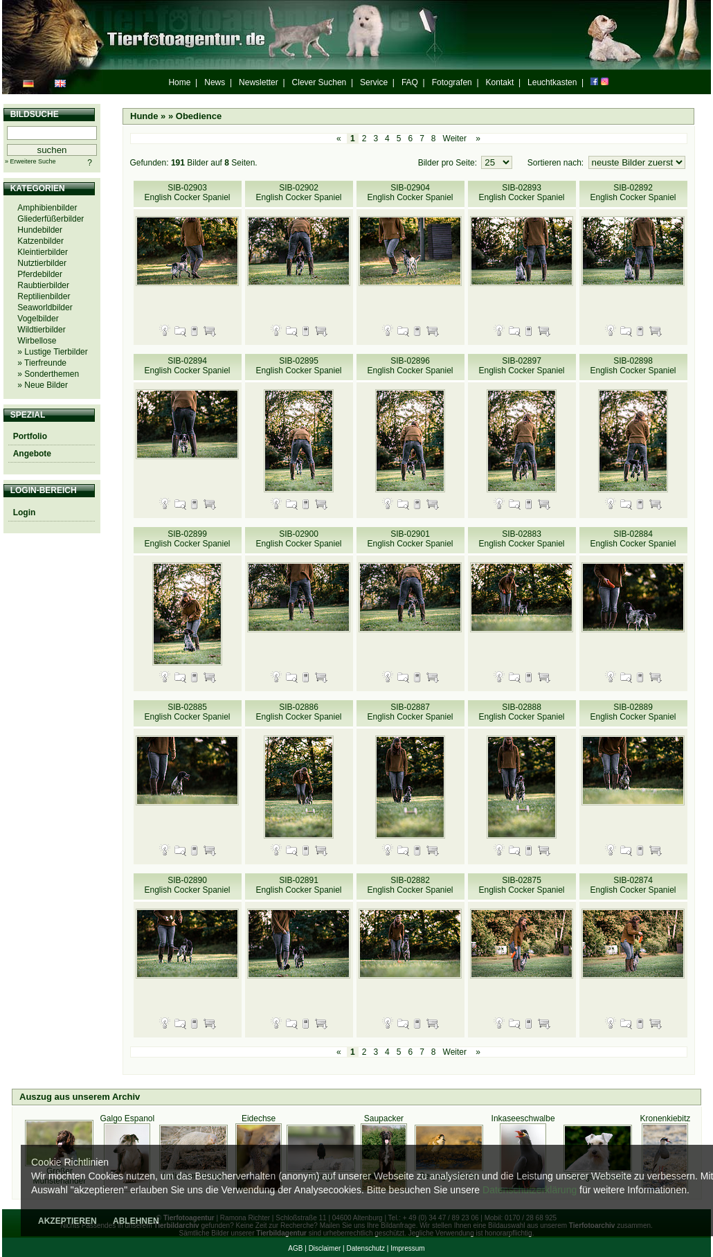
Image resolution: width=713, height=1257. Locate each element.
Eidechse (259, 1118)
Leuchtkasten (552, 82)
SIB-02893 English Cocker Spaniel (521, 192)
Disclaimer (325, 1248)
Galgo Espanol (127, 1118)
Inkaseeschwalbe (523, 1118)
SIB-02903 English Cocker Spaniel (187, 192)
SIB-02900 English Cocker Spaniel (298, 539)
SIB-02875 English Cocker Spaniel (521, 885)
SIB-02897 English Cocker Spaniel (521, 365)
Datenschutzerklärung (529, 1189)
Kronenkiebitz (665, 1118)
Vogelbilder (37, 318)
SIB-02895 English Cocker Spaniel (298, 365)
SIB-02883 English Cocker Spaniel (521, 539)
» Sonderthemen (48, 374)
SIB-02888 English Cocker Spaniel (521, 712)
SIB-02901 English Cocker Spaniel (410, 539)
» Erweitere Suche (30, 161)
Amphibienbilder (47, 208)
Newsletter (258, 82)
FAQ (409, 82)
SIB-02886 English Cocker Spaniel (298, 712)
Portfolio (30, 436)
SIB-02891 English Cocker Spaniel (298, 885)
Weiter (455, 138)
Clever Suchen (319, 82)
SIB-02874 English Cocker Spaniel (633, 885)
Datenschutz (365, 1248)
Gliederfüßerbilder (50, 219)
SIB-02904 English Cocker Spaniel (410, 192)
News (214, 82)
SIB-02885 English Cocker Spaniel (187, 712)
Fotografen (452, 82)
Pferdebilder (39, 274)
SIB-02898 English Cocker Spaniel (633, 365)
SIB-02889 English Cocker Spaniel (633, 712)
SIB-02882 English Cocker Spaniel (410, 885)
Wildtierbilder (41, 330)
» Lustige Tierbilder (52, 352)
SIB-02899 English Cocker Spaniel (187, 539)
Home (179, 82)
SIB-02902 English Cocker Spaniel (298, 192)
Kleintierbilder (42, 252)
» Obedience (195, 116)
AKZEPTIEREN (67, 1221)
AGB (295, 1248)
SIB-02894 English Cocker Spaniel (187, 365)
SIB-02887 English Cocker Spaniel (410, 712)
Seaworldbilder (44, 307)
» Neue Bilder (42, 385)
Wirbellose (36, 341)
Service (374, 82)
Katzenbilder (40, 241)
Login (24, 512)
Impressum (407, 1248)
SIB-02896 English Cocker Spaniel (410, 365)
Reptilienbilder (43, 296)
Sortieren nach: (556, 163)
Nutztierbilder (41, 263)
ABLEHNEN (136, 1221)
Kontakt (500, 82)
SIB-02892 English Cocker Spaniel (633, 192)
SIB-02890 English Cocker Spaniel (187, 885)
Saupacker (384, 1118)
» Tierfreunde (41, 363)
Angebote (32, 453)
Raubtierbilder (43, 285)
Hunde (144, 116)
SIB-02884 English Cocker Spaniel (633, 539)
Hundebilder (39, 230)
